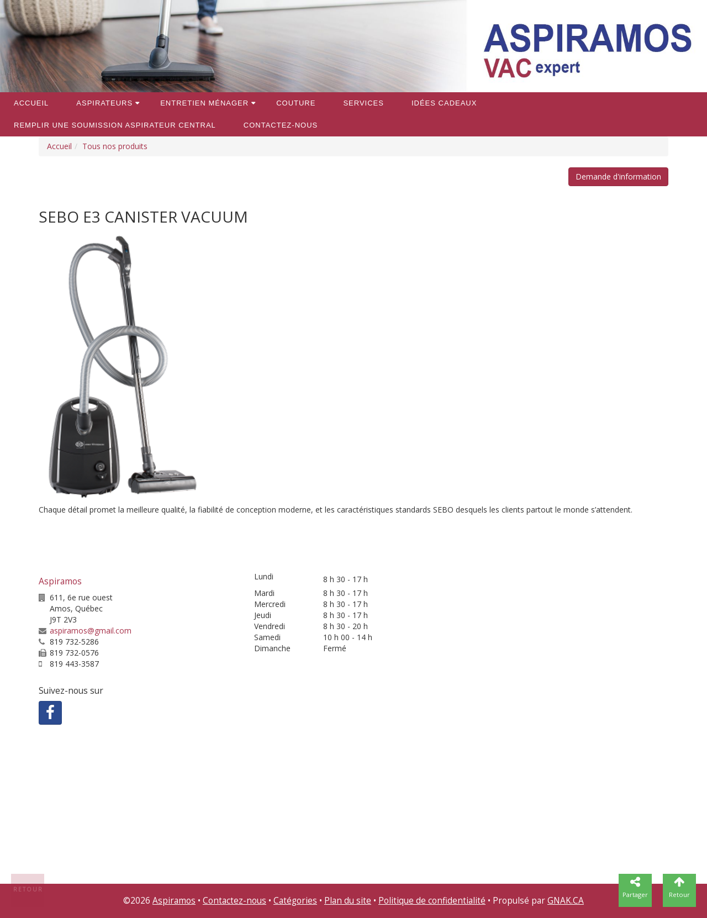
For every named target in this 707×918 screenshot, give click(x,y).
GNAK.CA (565, 900)
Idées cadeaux (444, 103)
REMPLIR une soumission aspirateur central (115, 125)
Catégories (295, 900)
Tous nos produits (114, 146)
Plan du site (347, 900)
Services (363, 103)
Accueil (31, 103)
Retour (28, 889)
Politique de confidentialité (432, 900)
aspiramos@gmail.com (90, 630)
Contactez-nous (281, 125)
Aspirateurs (104, 103)
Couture (295, 103)
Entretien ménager (204, 103)
